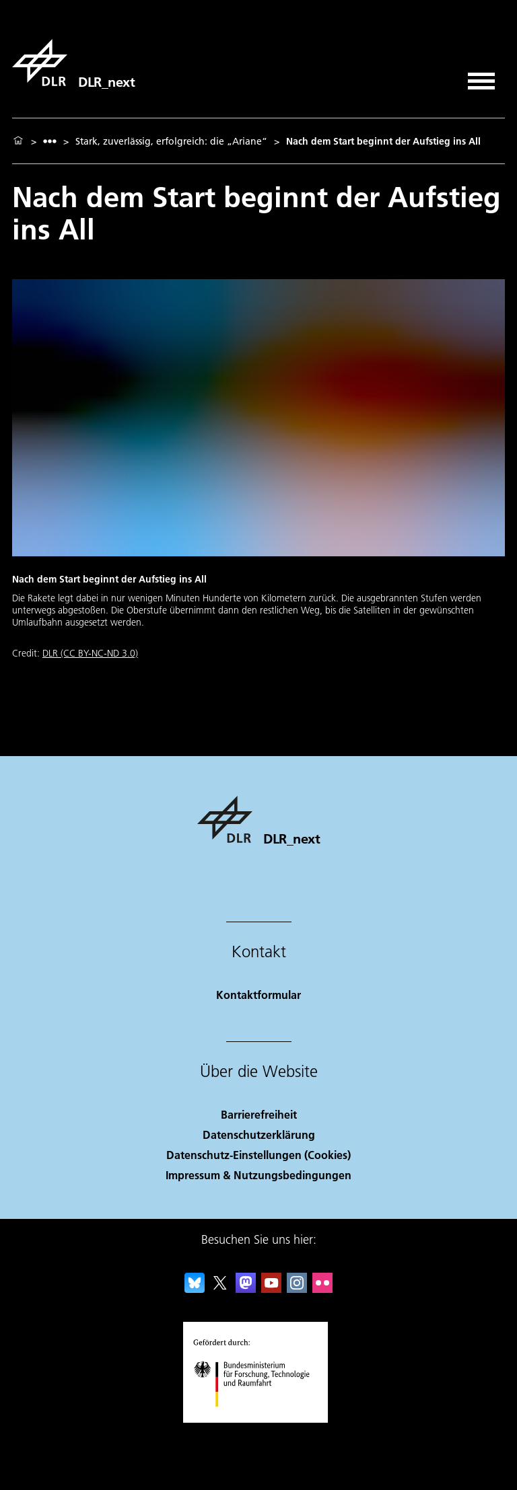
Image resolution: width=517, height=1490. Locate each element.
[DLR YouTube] (271, 1288)
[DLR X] (220, 1288)
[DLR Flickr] (322, 1288)
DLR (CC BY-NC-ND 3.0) (90, 653)
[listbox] (50, 141)
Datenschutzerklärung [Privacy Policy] (259, 1134)
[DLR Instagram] (297, 1288)
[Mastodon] (246, 1288)
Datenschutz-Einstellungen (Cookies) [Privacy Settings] (258, 1155)
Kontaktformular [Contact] (258, 995)
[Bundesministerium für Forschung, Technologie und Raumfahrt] (259, 1418)
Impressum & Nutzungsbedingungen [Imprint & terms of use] (258, 1175)
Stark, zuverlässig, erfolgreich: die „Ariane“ (171, 141)
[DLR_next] (73, 62)
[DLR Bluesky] (194, 1288)
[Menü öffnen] (481, 76)
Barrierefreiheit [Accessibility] (259, 1114)
